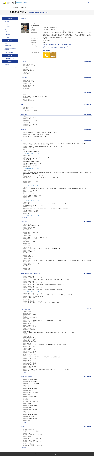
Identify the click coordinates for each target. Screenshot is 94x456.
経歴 (6, 32)
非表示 (88, 61)
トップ (9, 7)
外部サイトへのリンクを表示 (31, 153)
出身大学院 (7, 26)
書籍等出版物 (8, 45)
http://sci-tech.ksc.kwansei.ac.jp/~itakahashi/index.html (57, 44)
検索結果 (16, 7)
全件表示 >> (25, 217)
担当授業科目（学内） (10, 58)
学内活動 (7, 64)
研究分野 (7, 37)
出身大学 (7, 24)
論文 (6, 43)
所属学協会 (7, 34)
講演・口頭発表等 (9, 52)
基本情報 (7, 21)
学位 (6, 29)
